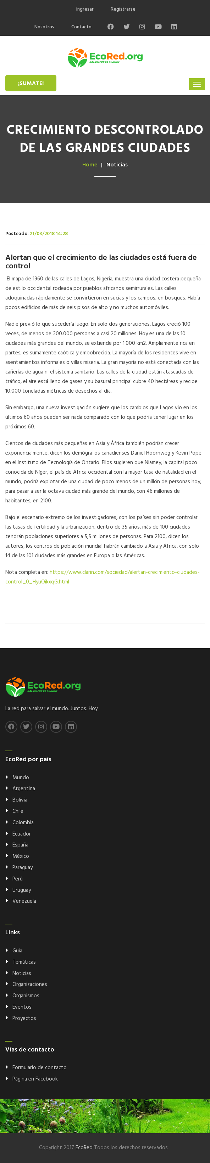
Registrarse (123, 9)
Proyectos (24, 1018)
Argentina (23, 789)
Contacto (81, 27)
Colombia (23, 823)
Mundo (20, 778)
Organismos (25, 996)
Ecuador (21, 834)
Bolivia (19, 800)
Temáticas (24, 962)
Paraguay (22, 867)
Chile (17, 811)
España (20, 845)
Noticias (21, 973)
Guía (17, 951)
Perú (17, 879)
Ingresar (85, 9)
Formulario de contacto (39, 1068)
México (20, 856)
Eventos (22, 1007)
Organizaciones (29, 984)
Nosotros (44, 27)
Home (90, 165)
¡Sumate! (31, 83)
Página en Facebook (35, 1079)
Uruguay (21, 890)
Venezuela (24, 901)
